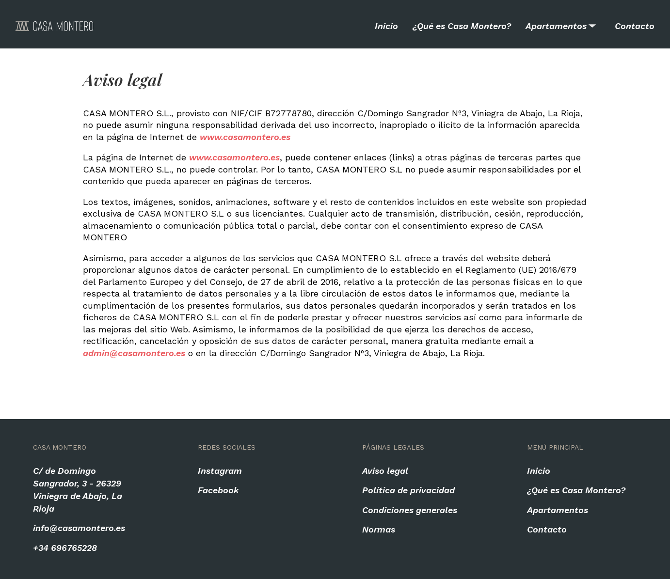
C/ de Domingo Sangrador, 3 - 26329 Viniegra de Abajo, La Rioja (77, 490)
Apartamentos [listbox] (562, 17)
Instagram (220, 471)
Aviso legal (385, 471)
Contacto (634, 26)
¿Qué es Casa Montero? (462, 26)
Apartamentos (557, 510)
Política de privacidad (408, 490)
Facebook (218, 490)
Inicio (386, 26)
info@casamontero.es (79, 528)
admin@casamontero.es (134, 353)
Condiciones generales (409, 510)
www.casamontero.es (245, 137)
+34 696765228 (65, 548)
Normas (378, 529)
